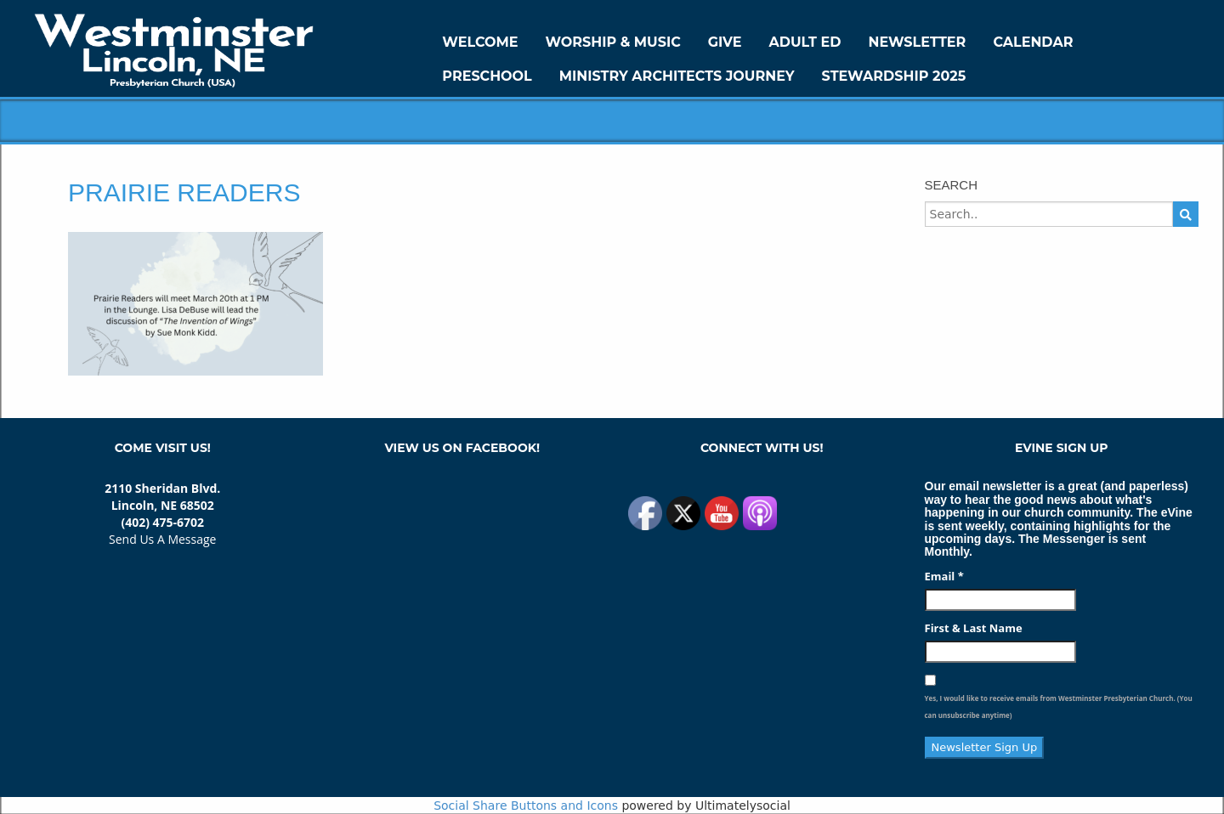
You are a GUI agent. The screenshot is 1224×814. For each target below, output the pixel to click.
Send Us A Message (162, 539)
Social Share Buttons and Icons (526, 805)
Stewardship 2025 (894, 76)
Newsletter (917, 42)
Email (944, 576)
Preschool (486, 76)
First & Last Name (974, 628)
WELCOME (480, 42)
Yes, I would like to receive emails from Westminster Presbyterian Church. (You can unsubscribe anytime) (1059, 706)
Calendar (1033, 42)
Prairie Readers (184, 192)
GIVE (725, 42)
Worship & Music (613, 42)
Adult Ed (805, 42)
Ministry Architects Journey (677, 76)
